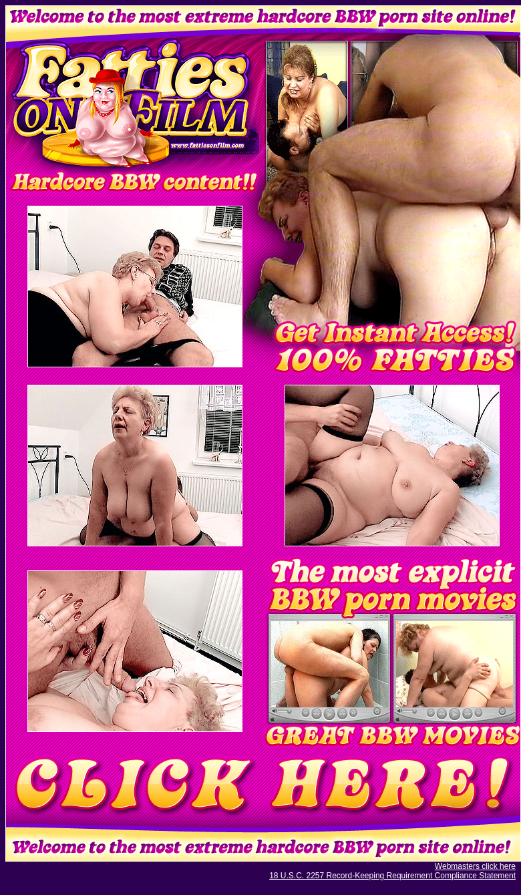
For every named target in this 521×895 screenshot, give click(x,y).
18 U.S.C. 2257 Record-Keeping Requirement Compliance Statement (392, 875)
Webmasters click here (475, 866)
